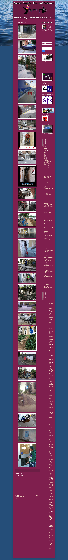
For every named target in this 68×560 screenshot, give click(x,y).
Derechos (50, 363)
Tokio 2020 (52, 540)
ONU (51, 462)
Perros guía (51, 471)
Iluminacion (50, 418)
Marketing (50, 448)
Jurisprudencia (50, 431)
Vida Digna (50, 547)
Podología (49, 479)
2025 (44, 138)
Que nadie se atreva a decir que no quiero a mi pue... (48, 193)
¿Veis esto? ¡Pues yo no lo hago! (47, 176)
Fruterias (52, 400)
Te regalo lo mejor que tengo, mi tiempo (48, 250)
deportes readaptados (50, 360)
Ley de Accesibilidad (51, 436)
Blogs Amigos (50, 328)
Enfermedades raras (51, 381)
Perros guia (51, 470)
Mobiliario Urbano (50, 452)
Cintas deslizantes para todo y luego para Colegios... (48, 234)
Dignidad (50, 366)
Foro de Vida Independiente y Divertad (51, 399)
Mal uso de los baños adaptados (51, 447)
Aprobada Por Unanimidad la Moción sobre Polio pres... (48, 235)
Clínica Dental (50, 342)
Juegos (49, 430)
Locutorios (50, 443)
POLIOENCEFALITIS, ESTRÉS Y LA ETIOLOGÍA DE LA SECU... (48, 276)
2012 (44, 296)
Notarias (49, 459)
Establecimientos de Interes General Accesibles (51, 387)
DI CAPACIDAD (45, 232)
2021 (44, 142)
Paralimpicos (50, 465)
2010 (44, 298)
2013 (44, 295)
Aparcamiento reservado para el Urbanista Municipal (47, 245)
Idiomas (52, 415)
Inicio (27, 495)
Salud (52, 504)
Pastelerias (50, 468)
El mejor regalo (45, 267)
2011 (44, 297)
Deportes (50, 359)
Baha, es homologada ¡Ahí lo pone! (48, 226)
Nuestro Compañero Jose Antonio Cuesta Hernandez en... (48, 270)
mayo (44, 154)
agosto (45, 151)
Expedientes (50, 394)
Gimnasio (50, 401)
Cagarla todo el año (46, 223)
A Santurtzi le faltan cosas (51, 303)
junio (44, 153)
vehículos (50, 546)
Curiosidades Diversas (50, 355)
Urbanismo (51, 544)
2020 (44, 143)
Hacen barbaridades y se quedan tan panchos (51, 403)
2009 (44, 299)
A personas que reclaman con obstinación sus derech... (47, 242)
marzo (44, 156)
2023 (44, 140)
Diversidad (50, 369)
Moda (49, 453)
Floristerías (50, 398)
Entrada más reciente (17, 495)
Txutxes (51, 543)
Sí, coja (44, 224)
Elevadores (50, 377)
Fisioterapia (50, 397)
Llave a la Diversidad (46, 173)
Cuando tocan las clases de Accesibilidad (47, 251)
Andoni (48, 25)
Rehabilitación (50, 501)
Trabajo (51, 541)
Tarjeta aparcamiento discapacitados (50, 532)
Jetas (52, 428)
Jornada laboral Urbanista (47, 282)
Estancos (49, 392)
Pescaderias (50, 474)
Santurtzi (50, 508)
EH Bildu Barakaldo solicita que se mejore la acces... (48, 284)
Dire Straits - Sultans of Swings (47, 161)
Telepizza (52, 535)
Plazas (52, 476)
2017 (44, 146)
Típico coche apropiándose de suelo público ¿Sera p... (48, 209)
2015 (44, 293)
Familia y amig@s (51, 395)
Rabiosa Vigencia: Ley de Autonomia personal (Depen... (48, 273)
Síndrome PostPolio (50, 520)
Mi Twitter (44, 37)
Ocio (52, 461)
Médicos (51, 450)
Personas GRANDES (50, 473)
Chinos (51, 341)
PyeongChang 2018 (51, 489)
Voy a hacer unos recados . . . (47, 163)
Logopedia (52, 443)
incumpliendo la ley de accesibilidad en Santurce (51, 425)
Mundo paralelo (51, 454)
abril (44, 155)
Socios (52, 526)
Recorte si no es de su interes (47, 289)
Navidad (52, 455)
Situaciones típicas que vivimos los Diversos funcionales (51, 523)
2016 (44, 292)
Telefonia (49, 535)
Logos (50, 444)
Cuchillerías (51, 353)
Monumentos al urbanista (47, 283)
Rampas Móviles (51, 492)
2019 (44, 144)
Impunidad (51, 419)
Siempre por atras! (46, 281)
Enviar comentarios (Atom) (21, 496)
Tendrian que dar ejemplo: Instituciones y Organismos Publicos (51, 537)
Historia (50, 410)
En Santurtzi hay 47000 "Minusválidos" (48, 160)
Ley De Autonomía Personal (47, 225)
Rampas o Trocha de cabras (51, 494)
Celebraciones (51, 339)
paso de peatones (51, 467)
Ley (51, 435)
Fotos (49, 400)
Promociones (50, 487)
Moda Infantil (52, 453)
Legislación (50, 434)
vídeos (49, 548)
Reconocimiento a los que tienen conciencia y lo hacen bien (51, 496)
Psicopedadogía (50, 488)
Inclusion (50, 421)
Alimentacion (50, 313)
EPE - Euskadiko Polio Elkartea (19, 499)
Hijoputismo (50, 409)
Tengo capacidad (51, 539)
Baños (52, 326)
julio (44, 152)
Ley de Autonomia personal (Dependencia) (51, 438)
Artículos (52, 317)
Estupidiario (50, 393)
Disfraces (50, 368)
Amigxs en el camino (51, 314)
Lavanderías (50, 432)
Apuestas (49, 316)
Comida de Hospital (46, 162)
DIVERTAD (50, 373)
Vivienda (52, 548)
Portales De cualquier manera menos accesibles (51, 485)
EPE (52, 384)
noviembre (45, 148)
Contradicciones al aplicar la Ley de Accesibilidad (51, 351)
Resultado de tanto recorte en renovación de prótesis (47, 256)
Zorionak (52, 550)
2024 (44, 139)
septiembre (45, 150)
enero (44, 158)
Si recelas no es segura (46, 279)
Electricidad (50, 376)
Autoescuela (50, 322)
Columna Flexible (46, 184)
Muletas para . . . (46, 164)
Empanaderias (50, 378)
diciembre (45, 147)
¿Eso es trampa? (46, 191)
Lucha (49, 446)
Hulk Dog (45, 187)
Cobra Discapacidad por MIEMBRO (48, 204)
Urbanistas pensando (46, 280)
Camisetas (51, 331)
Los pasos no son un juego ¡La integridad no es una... (47, 171)
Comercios (50, 345)
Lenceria (49, 435)
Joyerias (51, 429)
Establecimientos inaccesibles (51, 388)
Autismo (49, 321)
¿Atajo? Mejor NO (46, 248)
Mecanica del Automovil (51, 449)
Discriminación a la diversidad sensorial (48, 249)
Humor (50, 414)
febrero (45, 157)
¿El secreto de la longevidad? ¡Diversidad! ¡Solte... (47, 268)
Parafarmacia (50, 464)
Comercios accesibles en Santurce (51, 347)
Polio (52, 479)
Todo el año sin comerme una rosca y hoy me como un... (48, 264)
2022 (44, 141)
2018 (44, 145)
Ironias (52, 427)
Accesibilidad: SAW (46, 172)
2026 (44, 137)
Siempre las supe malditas (47, 241)
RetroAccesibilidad (51, 502)
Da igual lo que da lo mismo (47, 205)
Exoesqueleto (45, 159)
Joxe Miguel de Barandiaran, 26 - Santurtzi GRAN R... (48, 190)
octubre (45, 149)
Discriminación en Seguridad (47, 183)
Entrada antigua (38, 495)
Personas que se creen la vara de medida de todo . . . (48, 259)
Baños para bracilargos (46, 167)
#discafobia (50, 302)
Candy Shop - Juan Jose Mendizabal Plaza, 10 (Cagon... (48, 203)
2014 (44, 294)
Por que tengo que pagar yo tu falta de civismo (51, 482)
